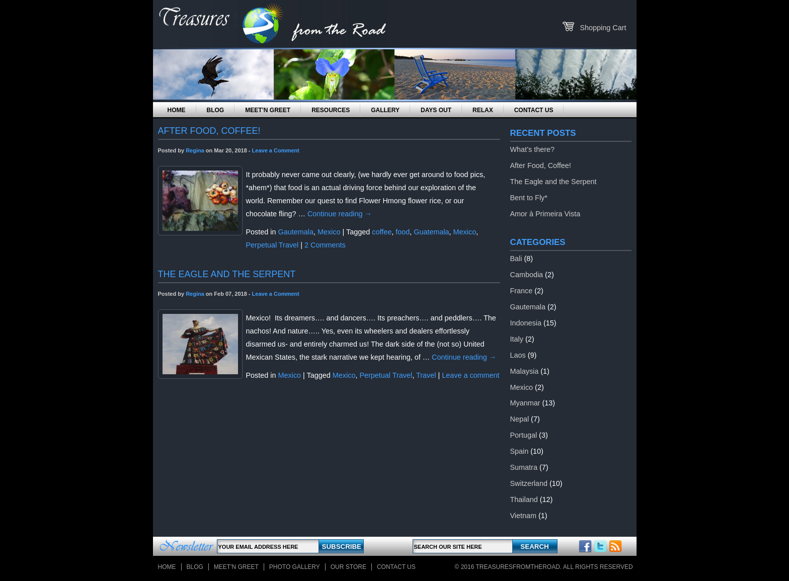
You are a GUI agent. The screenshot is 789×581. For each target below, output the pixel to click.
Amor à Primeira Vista (545, 214)
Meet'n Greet (236, 566)
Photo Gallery (294, 566)
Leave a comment (470, 375)
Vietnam (523, 516)
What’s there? (532, 149)
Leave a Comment (275, 150)
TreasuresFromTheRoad (518, 566)
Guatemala (431, 232)
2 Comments (325, 245)
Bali (516, 259)
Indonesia (525, 323)
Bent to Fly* (528, 198)
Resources (330, 110)
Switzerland (528, 483)
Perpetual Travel (272, 245)
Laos (518, 355)
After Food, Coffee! (540, 165)
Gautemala (295, 232)
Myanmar (525, 403)
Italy (516, 339)
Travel (426, 375)
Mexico (329, 232)
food (403, 232)
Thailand (524, 499)
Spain (519, 451)
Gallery (385, 110)
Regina (195, 150)
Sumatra (523, 467)
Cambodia (526, 275)
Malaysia (524, 371)
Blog (215, 110)
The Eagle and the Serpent (553, 182)
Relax (482, 110)
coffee (381, 232)
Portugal (523, 435)
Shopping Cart (603, 28)
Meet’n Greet (267, 110)
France (521, 291)
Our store (348, 566)
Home (177, 110)
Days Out (436, 110)
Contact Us (534, 110)
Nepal (519, 419)
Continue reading (339, 214)
